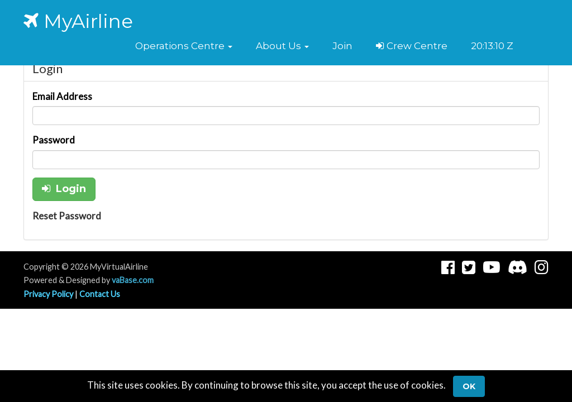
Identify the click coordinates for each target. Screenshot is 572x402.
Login (64, 189)
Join (342, 45)
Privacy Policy (48, 294)
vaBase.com (133, 280)
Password (53, 140)
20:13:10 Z (492, 45)
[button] (184, 46)
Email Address (62, 96)
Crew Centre (411, 45)
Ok (469, 386)
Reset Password (66, 216)
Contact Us (99, 294)
